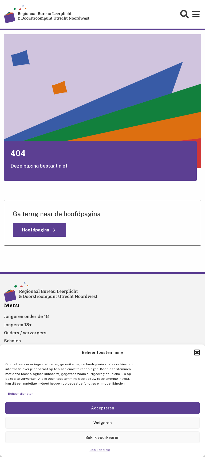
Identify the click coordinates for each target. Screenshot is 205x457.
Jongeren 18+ (17, 324)
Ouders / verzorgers (25, 332)
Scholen (12, 340)
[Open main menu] (196, 14)
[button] (197, 352)
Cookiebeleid (99, 450)
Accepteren (102, 408)
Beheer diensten (20, 394)
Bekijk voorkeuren (102, 437)
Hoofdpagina (36, 230)
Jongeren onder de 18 (26, 316)
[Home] (46, 14)
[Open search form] (185, 14)
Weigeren (102, 422)
